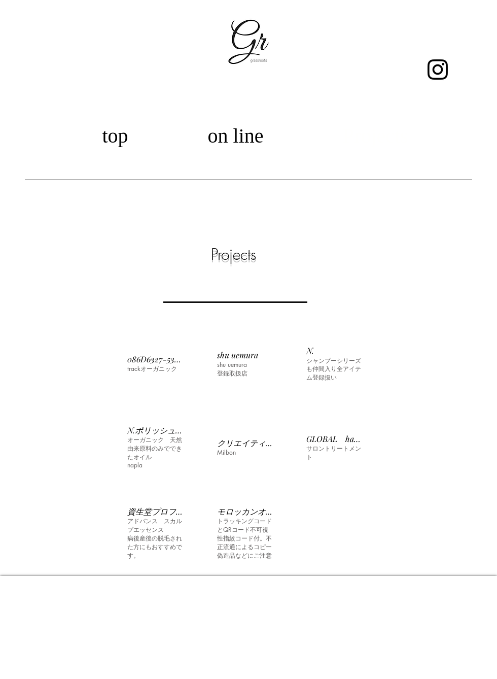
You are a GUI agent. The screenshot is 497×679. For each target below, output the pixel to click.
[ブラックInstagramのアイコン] (437, 69)
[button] (155, 363)
